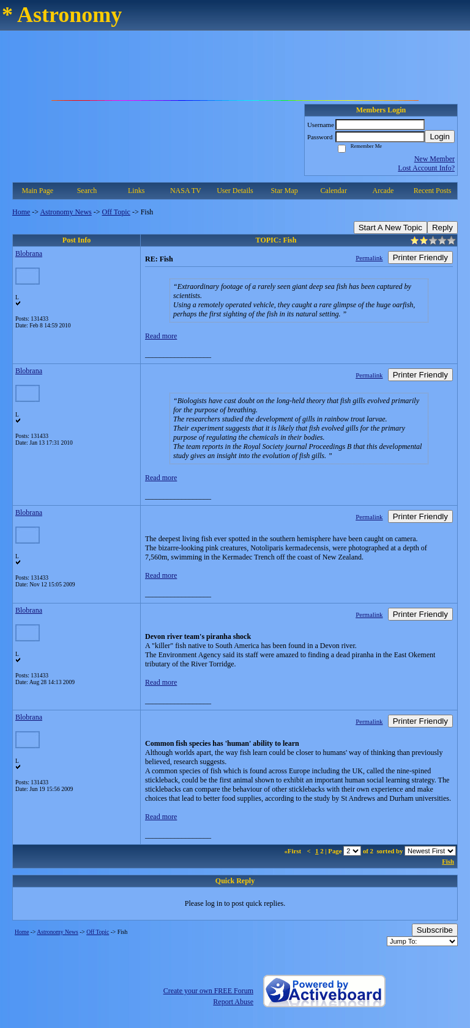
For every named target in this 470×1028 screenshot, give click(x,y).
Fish (448, 861)
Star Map (283, 190)
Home (21, 212)
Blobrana (28, 253)
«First (293, 851)
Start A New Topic (390, 227)
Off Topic (116, 212)
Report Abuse (233, 1001)
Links (136, 190)
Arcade (383, 190)
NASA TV (185, 190)
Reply (442, 227)
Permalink (369, 257)
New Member (434, 159)
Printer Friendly (420, 257)
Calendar (334, 190)
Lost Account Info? (426, 168)
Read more (161, 336)
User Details (235, 190)
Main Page (38, 190)
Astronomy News (65, 212)
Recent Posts (433, 190)
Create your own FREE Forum (208, 990)
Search (87, 190)
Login (440, 136)
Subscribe (435, 930)
